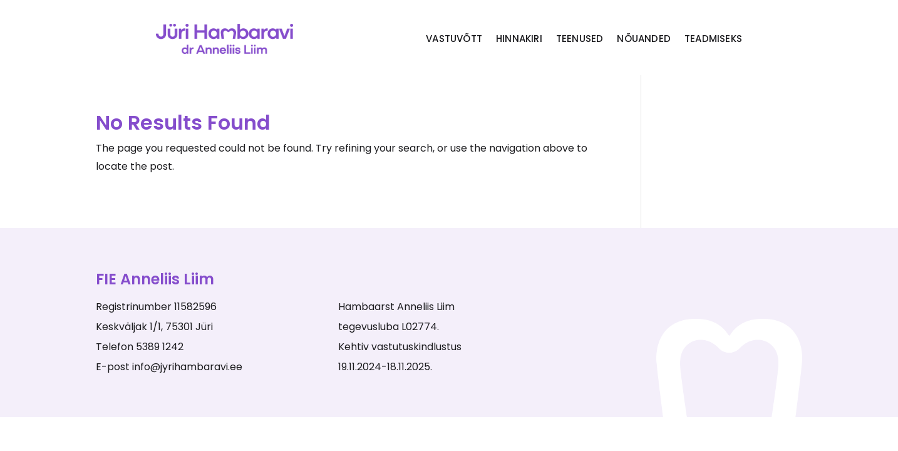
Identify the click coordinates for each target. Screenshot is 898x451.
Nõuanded (644, 38)
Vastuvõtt (454, 38)
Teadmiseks (713, 38)
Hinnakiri (519, 38)
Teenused (580, 38)
